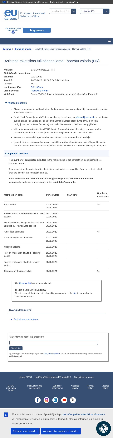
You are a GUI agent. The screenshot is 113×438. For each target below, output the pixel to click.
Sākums (7, 49)
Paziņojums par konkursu (26, 319)
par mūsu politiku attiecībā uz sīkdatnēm (84, 414)
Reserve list (25, 283)
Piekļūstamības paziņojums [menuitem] (34, 386)
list (75, 293)
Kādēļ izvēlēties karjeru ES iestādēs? (53, 377)
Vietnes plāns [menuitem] (105, 386)
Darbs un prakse (23, 49)
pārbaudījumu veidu (85, 117)
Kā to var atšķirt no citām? (64, 2)
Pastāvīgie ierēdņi (39, 90)
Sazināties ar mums (84, 377)
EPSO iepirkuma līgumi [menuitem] (11, 387)
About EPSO (25, 377)
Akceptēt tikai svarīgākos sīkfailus (60, 431)
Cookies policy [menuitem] (75, 386)
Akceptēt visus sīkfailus (25, 431)
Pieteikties (16, 348)
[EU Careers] (24, 16)
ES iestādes (37, 87)
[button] (13, 33)
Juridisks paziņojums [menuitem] (57, 386)
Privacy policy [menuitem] (90, 386)
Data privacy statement (52, 354)
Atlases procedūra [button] (17, 103)
